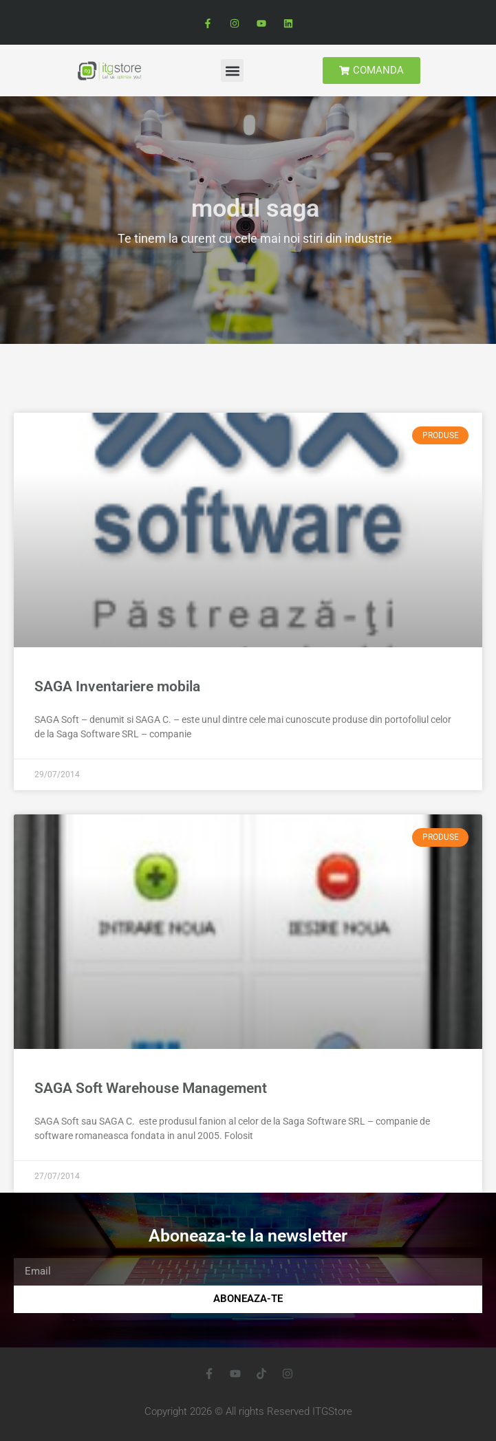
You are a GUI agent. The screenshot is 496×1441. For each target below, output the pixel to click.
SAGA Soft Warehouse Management (150, 1088)
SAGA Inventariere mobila (117, 686)
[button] (232, 70)
